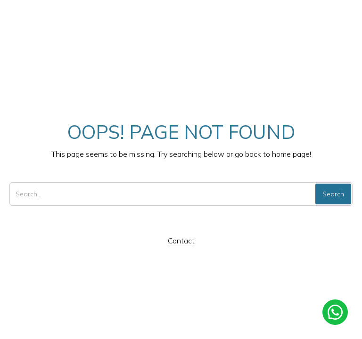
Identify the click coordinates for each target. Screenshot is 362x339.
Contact (181, 240)
